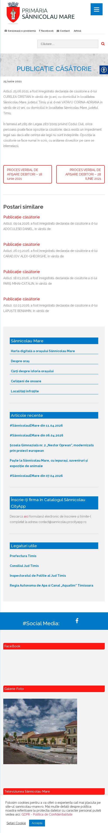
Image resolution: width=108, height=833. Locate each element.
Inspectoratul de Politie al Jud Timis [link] (38, 575)
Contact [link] (65, 30)
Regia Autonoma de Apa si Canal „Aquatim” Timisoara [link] (51, 585)
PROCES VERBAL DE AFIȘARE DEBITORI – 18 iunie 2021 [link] (24, 174)
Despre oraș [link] (20, 361)
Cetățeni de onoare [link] (26, 381)
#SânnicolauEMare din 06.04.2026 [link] (36, 435)
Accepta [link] (37, 823)
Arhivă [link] (77, 30)
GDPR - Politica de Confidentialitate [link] (47, 814)
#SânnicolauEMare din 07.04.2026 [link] (36, 476)
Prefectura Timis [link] (23, 556)
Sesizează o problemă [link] (22, 30)
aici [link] (26, 516)
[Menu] (97, 9)
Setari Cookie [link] (16, 823)
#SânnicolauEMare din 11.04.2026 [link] (36, 425)
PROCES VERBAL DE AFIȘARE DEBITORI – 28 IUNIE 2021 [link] (83, 174)
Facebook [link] (47, 30)
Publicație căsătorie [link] (21, 217)
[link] (54, 13)
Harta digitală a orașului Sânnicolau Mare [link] (43, 351)
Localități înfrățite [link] (25, 391)
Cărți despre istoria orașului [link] (32, 371)
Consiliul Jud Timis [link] (24, 566)
